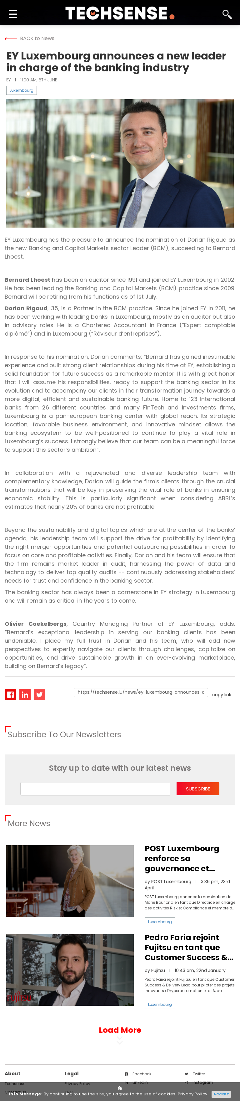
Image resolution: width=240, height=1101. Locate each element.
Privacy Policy (193, 1094)
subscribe (198, 788)
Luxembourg (21, 90)
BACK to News (29, 38)
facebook (138, 1074)
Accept (221, 1094)
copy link (221, 695)
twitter (195, 1074)
